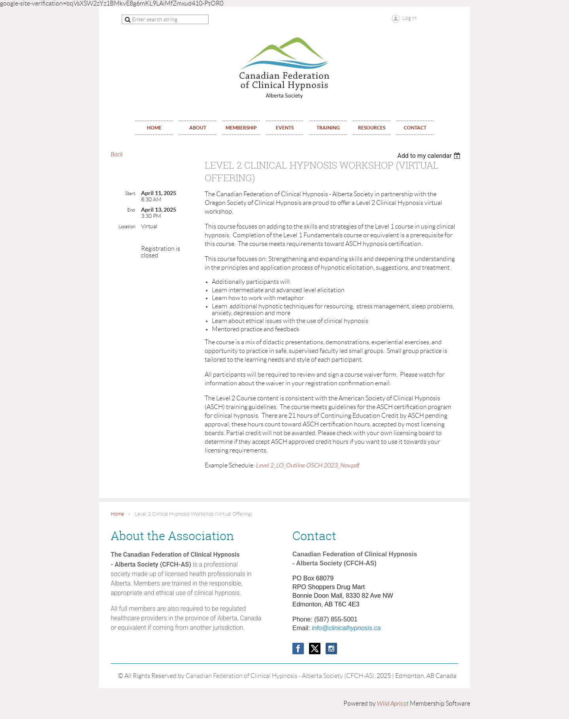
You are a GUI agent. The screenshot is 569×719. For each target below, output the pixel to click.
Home (117, 514)
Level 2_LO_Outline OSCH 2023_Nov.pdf (308, 465)
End (131, 209)
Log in (409, 18)
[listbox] (429, 156)
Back (117, 154)
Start (130, 193)
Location (127, 226)
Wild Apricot (393, 703)
